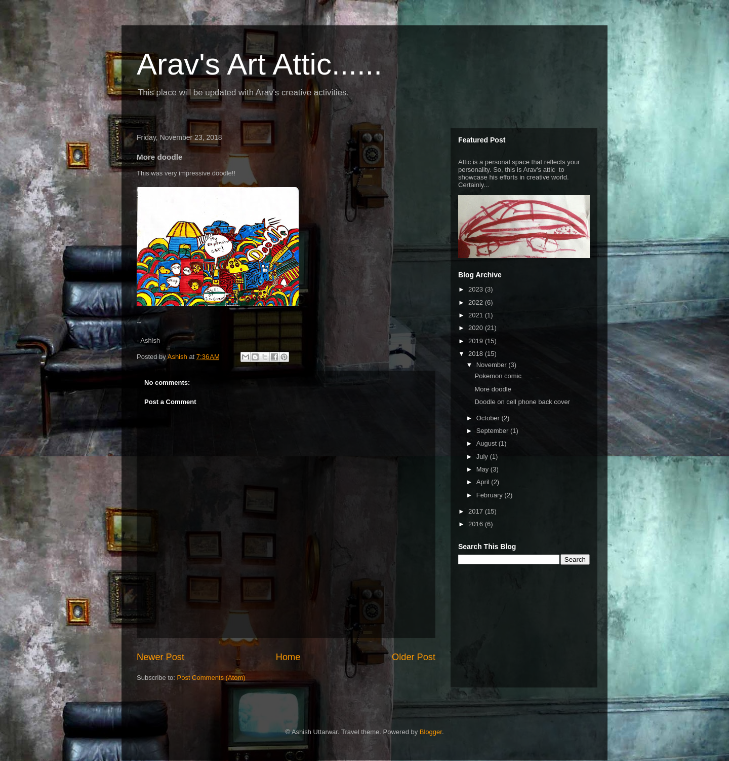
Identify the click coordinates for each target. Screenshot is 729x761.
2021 (476, 315)
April (484, 482)
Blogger (431, 732)
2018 (476, 353)
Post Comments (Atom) (211, 677)
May (483, 469)
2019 (476, 341)
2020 (476, 328)
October (489, 418)
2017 (476, 511)
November (492, 365)
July (483, 456)
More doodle (492, 389)
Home (288, 657)
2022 (476, 302)
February (490, 495)
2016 (476, 524)
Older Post (413, 657)
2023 (476, 289)
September (493, 430)
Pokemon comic (497, 376)
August (487, 443)
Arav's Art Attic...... (259, 64)
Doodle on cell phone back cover (522, 402)
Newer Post (160, 657)
